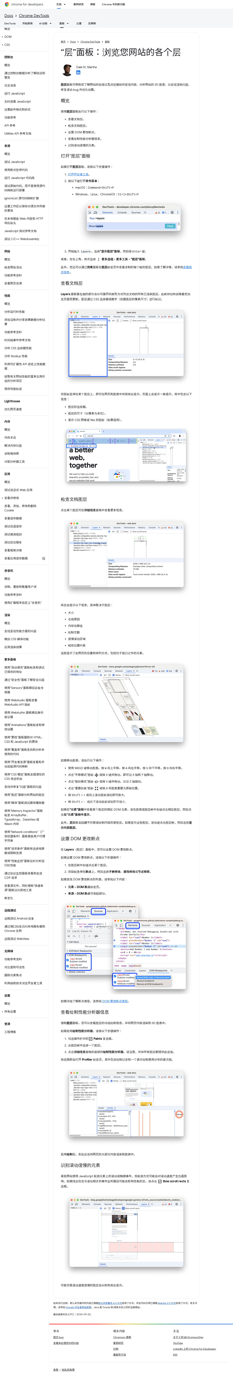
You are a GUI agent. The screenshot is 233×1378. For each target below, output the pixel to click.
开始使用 (27, 23)
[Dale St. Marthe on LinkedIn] (78, 73)
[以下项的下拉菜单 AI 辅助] (51, 23)
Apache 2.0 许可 (167, 1303)
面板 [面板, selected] (61, 23)
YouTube (178, 1343)
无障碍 (92, 23)
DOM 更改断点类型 (115, 1002)
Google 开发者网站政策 (78, 1307)
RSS (175, 1355)
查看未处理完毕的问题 (66, 1343)
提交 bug (58, 1337)
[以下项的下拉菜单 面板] (68, 23)
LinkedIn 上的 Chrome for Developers (194, 1349)
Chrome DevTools (34, 15)
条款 (55, 1370)
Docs (8, 15)
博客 (92, 4)
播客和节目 (119, 1355)
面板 (107, 41)
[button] (24, 37)
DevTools (10, 23)
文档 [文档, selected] (58, 4)
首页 (63, 41)
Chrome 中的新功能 (113, 4)
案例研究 (78, 4)
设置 (79, 23)
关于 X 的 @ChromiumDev (188, 1337)
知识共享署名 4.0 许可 (110, 1303)
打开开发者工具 (78, 174)
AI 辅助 (43, 23)
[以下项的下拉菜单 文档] (65, 4)
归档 (115, 1349)
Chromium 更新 (122, 1337)
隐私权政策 (68, 1370)
